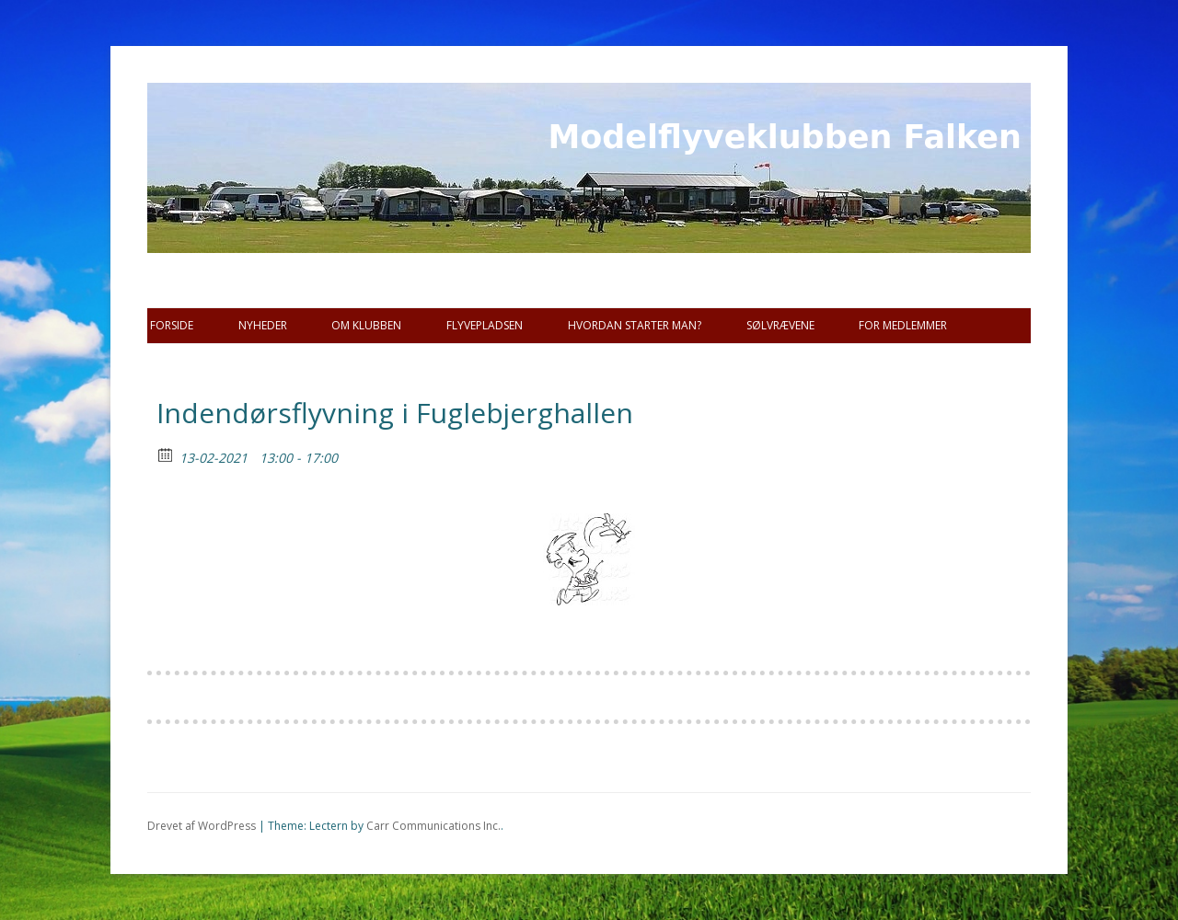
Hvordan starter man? (634, 325)
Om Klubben (366, 325)
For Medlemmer (903, 325)
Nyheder (262, 325)
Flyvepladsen (484, 325)
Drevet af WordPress (201, 826)
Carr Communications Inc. (433, 826)
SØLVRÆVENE (780, 325)
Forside (171, 325)
